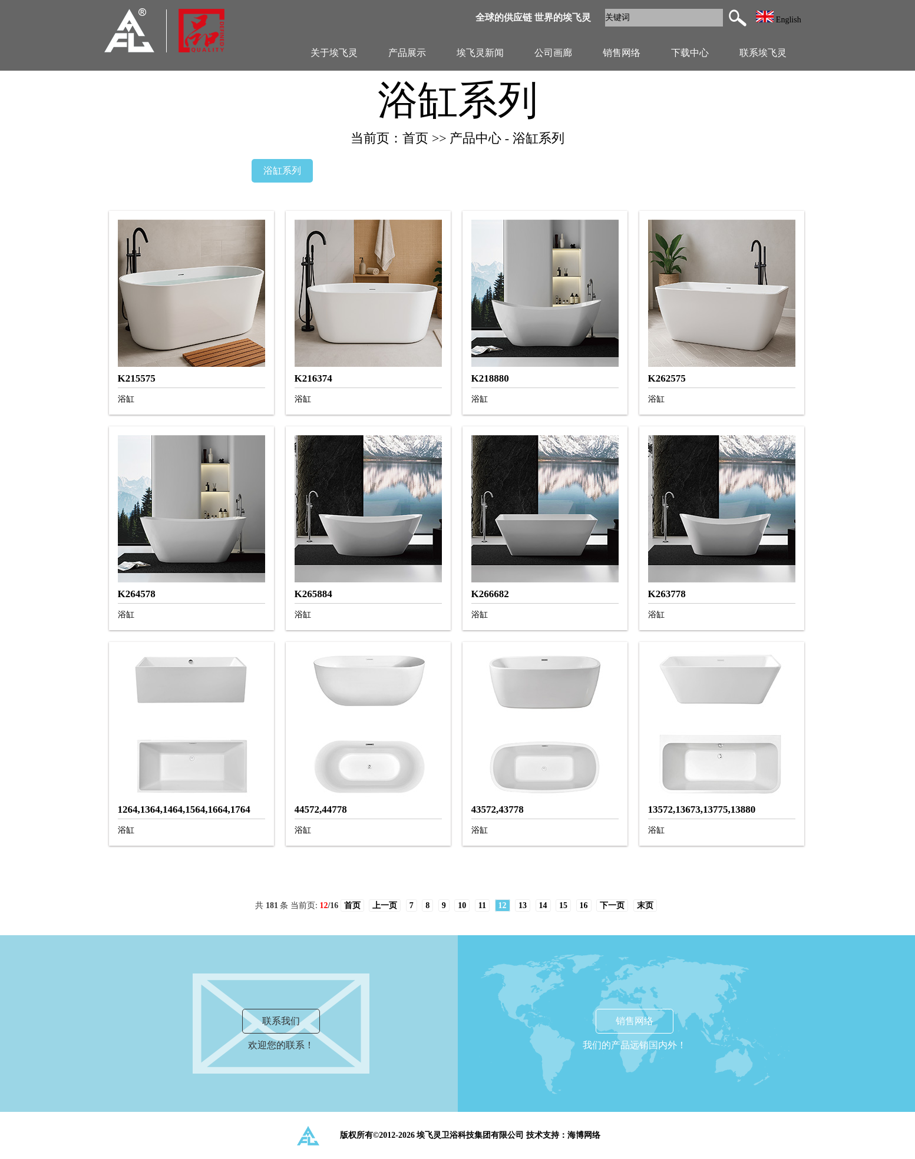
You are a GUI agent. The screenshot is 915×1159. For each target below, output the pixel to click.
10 (462, 905)
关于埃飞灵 (334, 53)
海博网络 (583, 1135)
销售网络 (621, 53)
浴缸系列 (282, 170)
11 (482, 905)
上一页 (384, 905)
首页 (352, 905)
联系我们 (281, 1021)
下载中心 (690, 53)
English (778, 19)
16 (584, 905)
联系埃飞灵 (763, 53)
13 (522, 905)
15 (563, 905)
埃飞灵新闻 (480, 53)
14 (543, 905)
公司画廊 (553, 53)
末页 (645, 905)
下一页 (612, 905)
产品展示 (407, 53)
